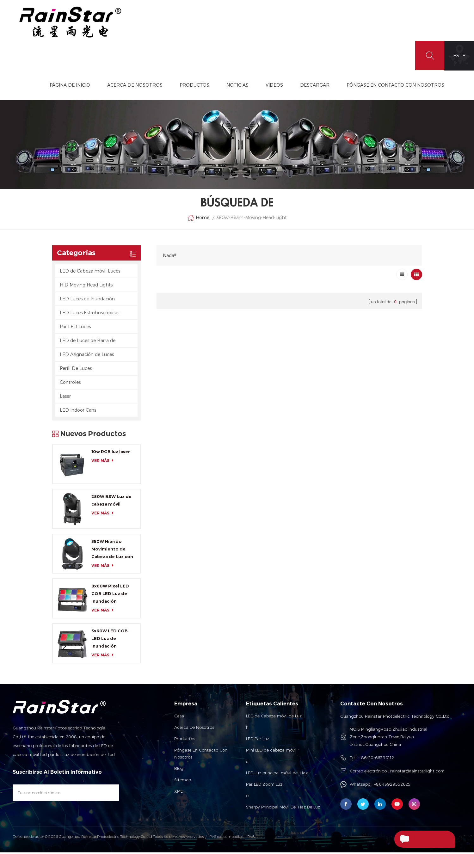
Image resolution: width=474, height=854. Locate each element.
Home (198, 219)
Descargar (344, 86)
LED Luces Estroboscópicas (89, 314)
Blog (178, 769)
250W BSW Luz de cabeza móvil (111, 502)
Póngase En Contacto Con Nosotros (425, 86)
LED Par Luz (257, 740)
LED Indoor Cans (78, 412)
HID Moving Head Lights (86, 286)
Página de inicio (99, 86)
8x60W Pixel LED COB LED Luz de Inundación (110, 595)
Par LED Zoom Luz (264, 785)
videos (304, 86)
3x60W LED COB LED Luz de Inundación (109, 640)
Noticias (267, 86)
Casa (179, 717)
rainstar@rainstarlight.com (417, 772)
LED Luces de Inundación (87, 300)
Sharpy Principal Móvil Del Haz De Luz (283, 808)
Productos (224, 86)
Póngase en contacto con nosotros (200, 755)
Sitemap (182, 781)
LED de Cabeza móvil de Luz (274, 717)
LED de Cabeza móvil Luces (90, 272)
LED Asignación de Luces (87, 356)
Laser (65, 398)
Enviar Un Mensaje (420, 839)
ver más (104, 462)
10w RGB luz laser (110, 453)
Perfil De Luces (76, 370)
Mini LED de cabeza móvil (271, 751)
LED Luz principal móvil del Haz (277, 774)
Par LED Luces (75, 328)
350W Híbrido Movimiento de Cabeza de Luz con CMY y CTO (112, 551)
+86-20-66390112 (376, 759)
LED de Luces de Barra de (87, 342)
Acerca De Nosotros (164, 86)
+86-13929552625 (392, 785)
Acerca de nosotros (194, 728)
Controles (70, 384)
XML (178, 792)
